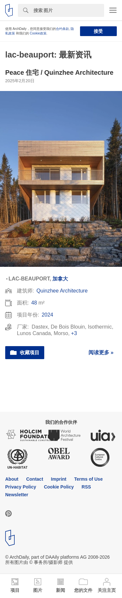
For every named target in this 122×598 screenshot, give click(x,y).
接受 (98, 31)
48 (34, 303)
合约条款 (62, 29)
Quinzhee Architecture (62, 290)
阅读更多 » (101, 352)
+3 (74, 333)
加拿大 (60, 278)
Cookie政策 (38, 33)
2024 (47, 315)
